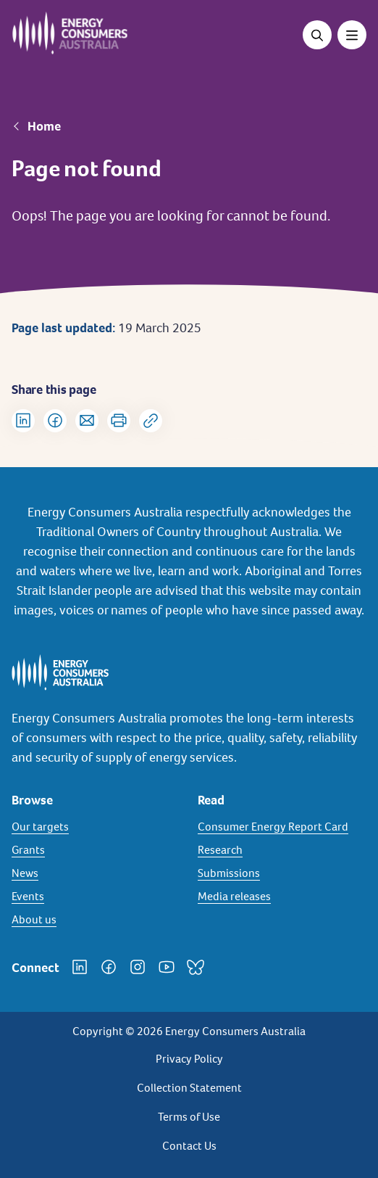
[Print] (118, 420)
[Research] (282, 850)
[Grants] (96, 850)
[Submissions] (282, 873)
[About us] (96, 919)
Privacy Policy (189, 1058)
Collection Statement (189, 1087)
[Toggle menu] (351, 34)
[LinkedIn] (79, 967)
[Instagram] (137, 967)
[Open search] (317, 34)
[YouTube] (166, 967)
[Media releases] (282, 896)
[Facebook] (108, 967)
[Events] (96, 896)
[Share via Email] (86, 420)
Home (44, 126)
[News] (96, 873)
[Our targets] (96, 827)
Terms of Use (189, 1116)
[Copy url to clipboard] (150, 420)
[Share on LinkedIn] (23, 420)
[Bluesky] (195, 967)
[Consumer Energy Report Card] (282, 827)
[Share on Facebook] (55, 420)
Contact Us (189, 1145)
